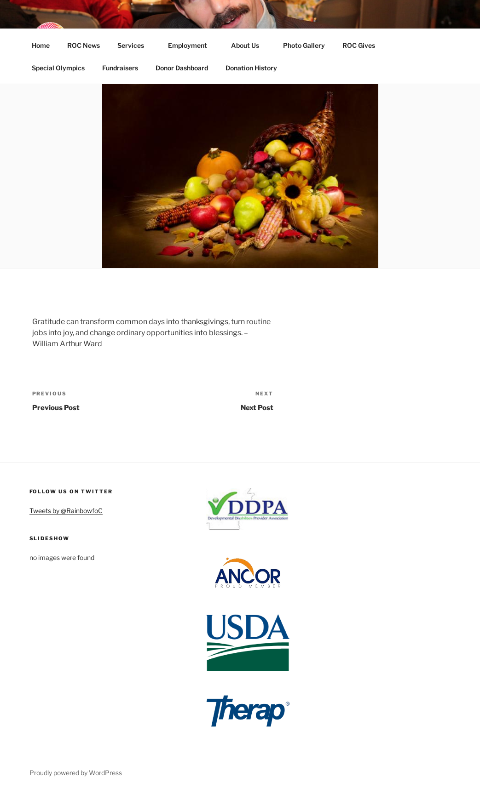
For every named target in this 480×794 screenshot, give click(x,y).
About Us (249, 45)
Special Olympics (58, 68)
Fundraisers (120, 68)
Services (135, 45)
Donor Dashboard (182, 68)
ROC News (83, 45)
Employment (192, 45)
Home (41, 45)
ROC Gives (363, 45)
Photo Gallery (304, 45)
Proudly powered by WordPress (75, 773)
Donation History (251, 68)
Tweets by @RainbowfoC (66, 510)
